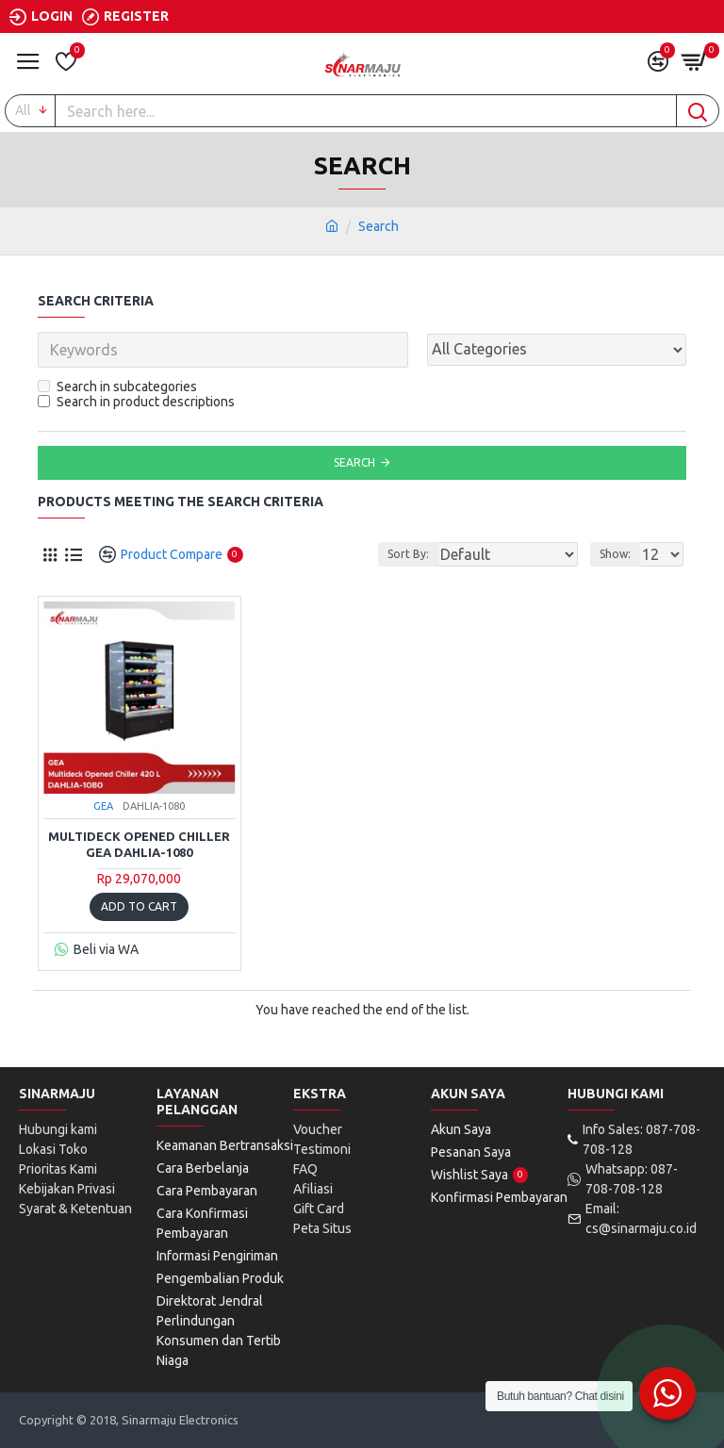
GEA (103, 806)
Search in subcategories (117, 386)
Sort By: (408, 554)
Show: (615, 554)
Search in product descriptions (136, 401)
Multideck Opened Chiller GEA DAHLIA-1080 (139, 844)
